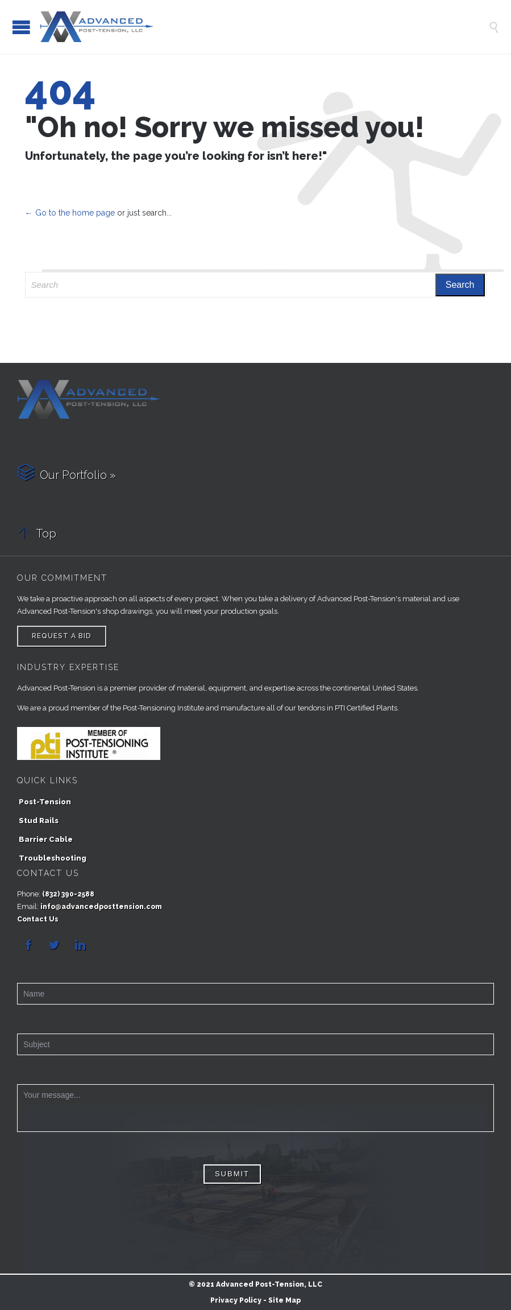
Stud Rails (39, 820)
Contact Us (38, 919)
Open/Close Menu (21, 27)
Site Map (284, 1300)
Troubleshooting (52, 858)
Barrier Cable (46, 839)
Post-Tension (45, 801)
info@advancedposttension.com (101, 907)
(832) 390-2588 (68, 894)
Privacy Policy (235, 1300)
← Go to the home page (70, 212)
